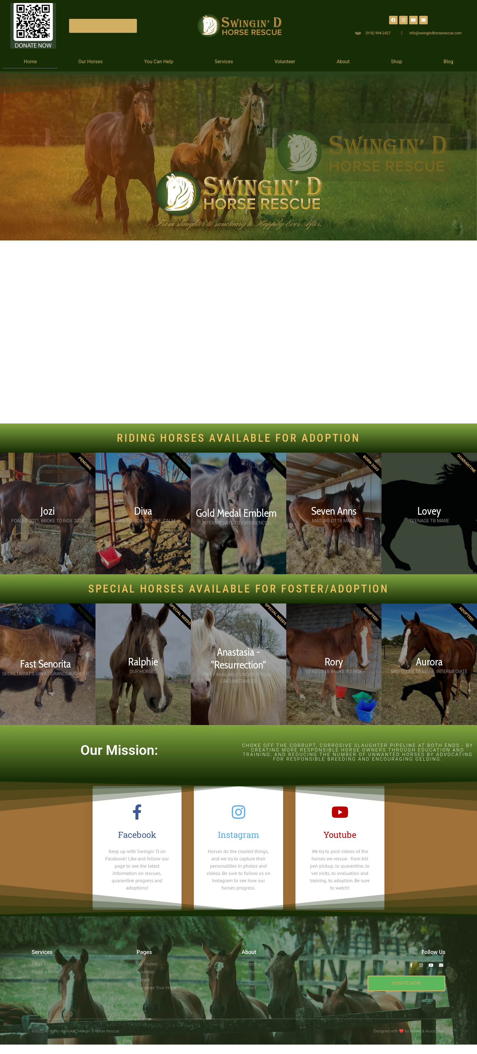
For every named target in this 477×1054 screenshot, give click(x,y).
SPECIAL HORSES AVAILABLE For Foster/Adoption (238, 588)
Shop (396, 61)
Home (30, 61)
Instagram (238, 834)
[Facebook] (137, 812)
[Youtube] (339, 812)
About (343, 61)
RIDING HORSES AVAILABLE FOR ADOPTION (238, 438)
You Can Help (158, 61)
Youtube (339, 834)
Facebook (137, 834)
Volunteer (284, 61)
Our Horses (90, 61)
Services (224, 61)
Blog (448, 61)
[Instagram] (238, 812)
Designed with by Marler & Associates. (409, 1030)
